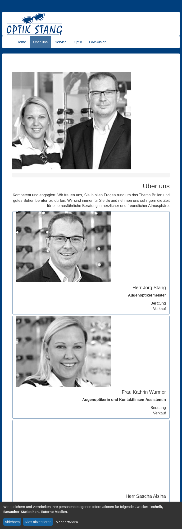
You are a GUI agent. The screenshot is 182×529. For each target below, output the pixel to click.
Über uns (40, 42)
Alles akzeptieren (37, 522)
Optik (78, 42)
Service (61, 42)
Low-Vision (97, 42)
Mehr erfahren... (68, 522)
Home (21, 42)
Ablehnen (12, 522)
